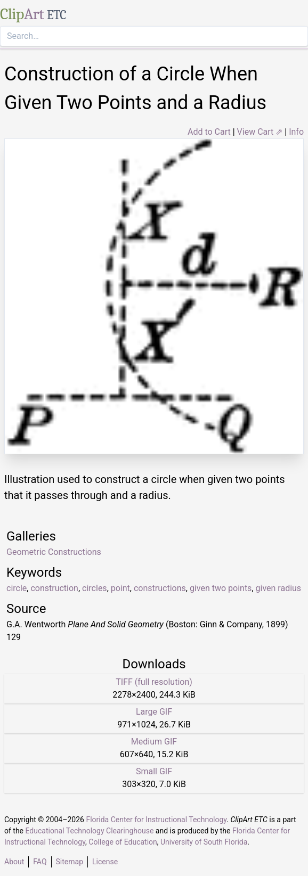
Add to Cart (209, 132)
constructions (160, 588)
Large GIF (154, 712)
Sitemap (69, 861)
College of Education (122, 842)
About (14, 861)
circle (16, 588)
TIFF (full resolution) (154, 682)
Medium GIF (154, 741)
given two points (221, 588)
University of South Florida (203, 842)
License (105, 861)
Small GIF (154, 771)
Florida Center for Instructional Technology (156, 819)
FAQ (39, 861)
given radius (279, 588)
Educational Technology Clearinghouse (90, 830)
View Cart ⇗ (260, 132)
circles (94, 588)
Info (296, 132)
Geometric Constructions (53, 552)
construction (54, 588)
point (120, 588)
